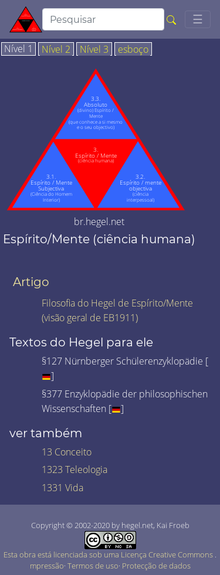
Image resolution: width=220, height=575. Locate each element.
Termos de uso (93, 565)
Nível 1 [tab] (18, 49)
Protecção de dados (156, 565)
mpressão (47, 565)
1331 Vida (62, 487)
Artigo (31, 282)
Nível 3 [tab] (94, 50)
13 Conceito (67, 451)
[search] (103, 19)
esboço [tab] (133, 50)
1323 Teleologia (74, 469)
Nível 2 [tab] (56, 50)
